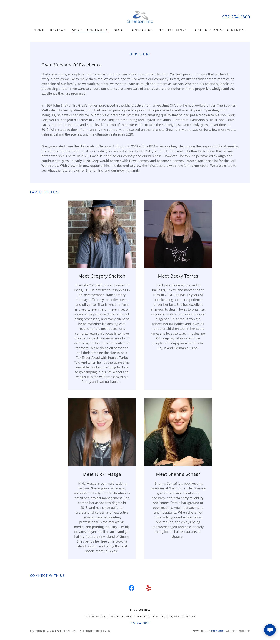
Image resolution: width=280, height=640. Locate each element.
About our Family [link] (90, 30)
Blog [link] (119, 30)
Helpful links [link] (173, 30)
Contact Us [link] (141, 30)
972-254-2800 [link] (236, 17)
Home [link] (39, 30)
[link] (140, 16)
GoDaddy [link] (218, 631)
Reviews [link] (58, 30)
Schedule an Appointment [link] (219, 30)
